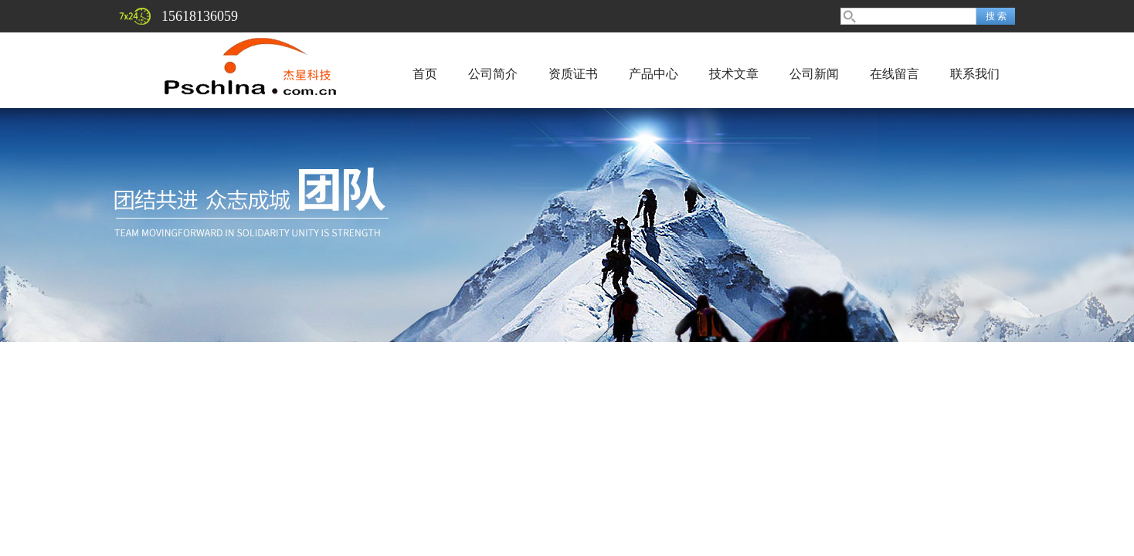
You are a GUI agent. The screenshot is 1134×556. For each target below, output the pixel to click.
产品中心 (653, 73)
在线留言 (894, 73)
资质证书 (573, 73)
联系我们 (975, 73)
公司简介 (493, 73)
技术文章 (734, 73)
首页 (425, 73)
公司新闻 (814, 73)
